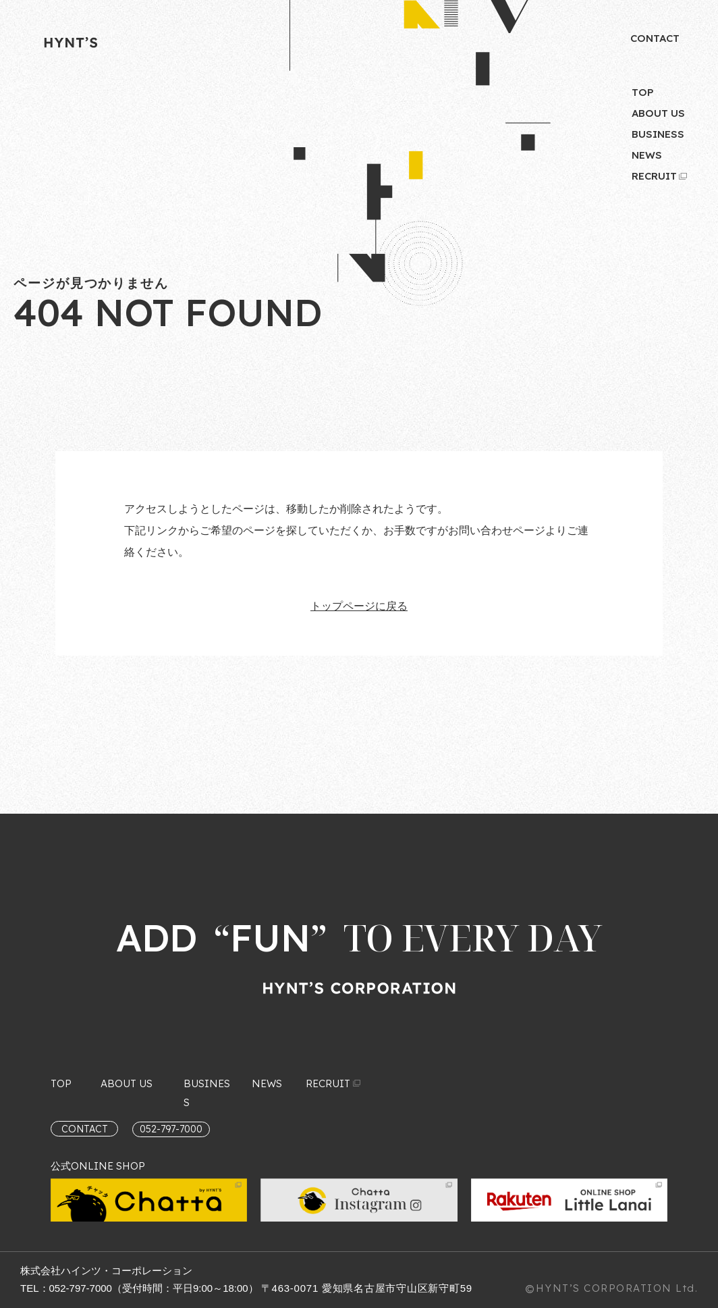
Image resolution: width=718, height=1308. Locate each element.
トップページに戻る (359, 606)
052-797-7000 (80, 1288)
